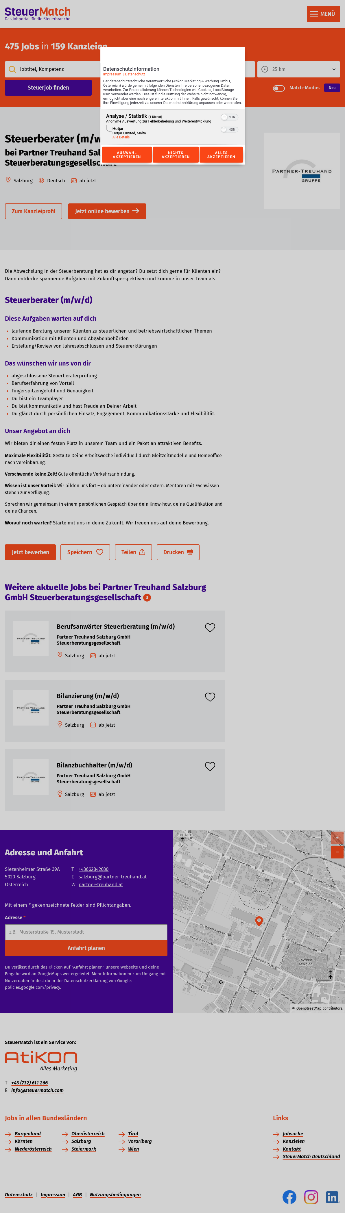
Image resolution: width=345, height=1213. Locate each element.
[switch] (229, 122)
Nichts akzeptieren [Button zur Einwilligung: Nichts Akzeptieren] (176, 161)
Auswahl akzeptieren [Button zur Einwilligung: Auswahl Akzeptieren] (127, 161)
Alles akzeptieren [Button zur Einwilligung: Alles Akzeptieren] (221, 161)
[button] (224, 123)
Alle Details (121, 143)
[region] (172, 133)
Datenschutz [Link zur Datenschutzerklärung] (135, 76)
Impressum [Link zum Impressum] (112, 76)
